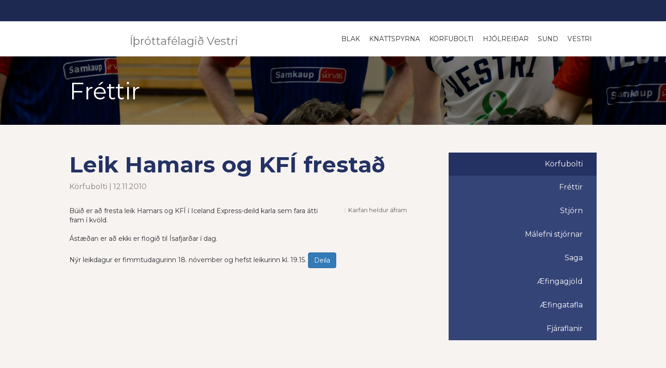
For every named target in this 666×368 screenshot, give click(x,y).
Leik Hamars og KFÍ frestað (227, 164)
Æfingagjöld (560, 281)
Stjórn (571, 210)
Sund (548, 39)
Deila (322, 260)
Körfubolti (451, 39)
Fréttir (571, 187)
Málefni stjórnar (554, 234)
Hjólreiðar (506, 39)
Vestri (579, 39)
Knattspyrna (394, 39)
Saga (574, 257)
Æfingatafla (561, 305)
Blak (350, 39)
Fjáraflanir (565, 328)
